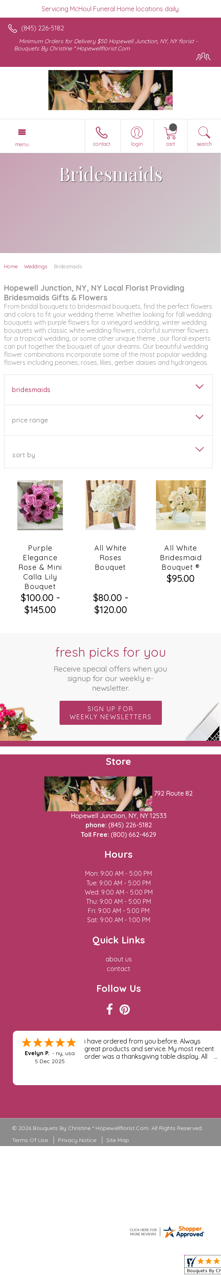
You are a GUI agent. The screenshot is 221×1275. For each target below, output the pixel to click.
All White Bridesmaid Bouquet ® (181, 557)
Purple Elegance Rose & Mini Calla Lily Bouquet (40, 567)
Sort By (23, 455)
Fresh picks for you (110, 668)
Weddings (35, 266)
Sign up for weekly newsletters (111, 713)
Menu (22, 144)
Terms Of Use (30, 1140)
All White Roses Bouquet (110, 557)
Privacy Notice (77, 1140)
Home (11, 266)
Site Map (117, 1140)
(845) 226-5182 (42, 28)
